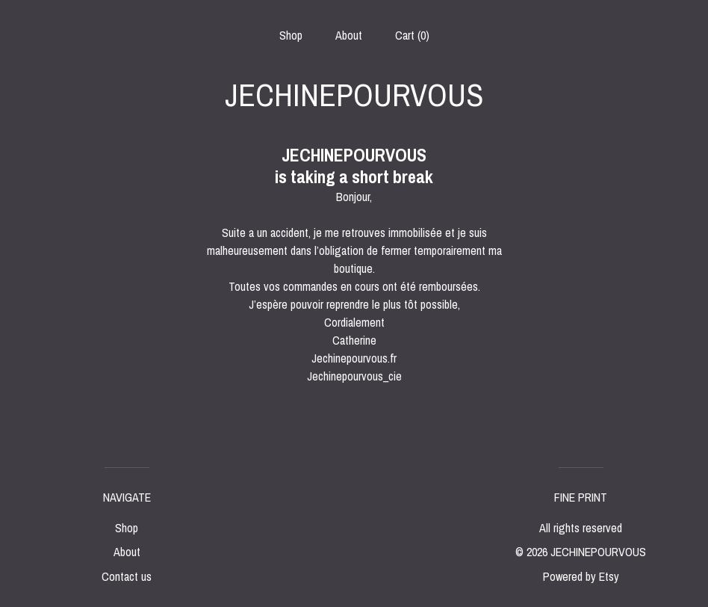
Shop (290, 35)
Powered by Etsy (581, 576)
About (348, 35)
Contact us (127, 576)
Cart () (412, 35)
